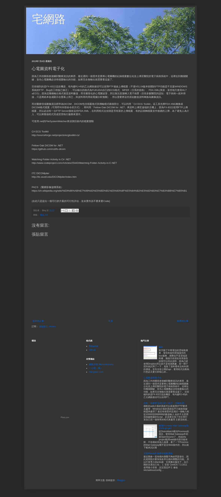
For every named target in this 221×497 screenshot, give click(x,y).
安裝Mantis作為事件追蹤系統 (158, 453)
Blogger (121, 480)
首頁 (110, 321)
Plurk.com (65, 417)
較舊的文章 (182, 321)
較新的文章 (38, 321)
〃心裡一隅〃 (95, 368)
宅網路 (48, 19)
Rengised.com (96, 372)
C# (46, 215)
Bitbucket (93, 346)
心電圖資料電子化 (153, 377)
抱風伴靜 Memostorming (101, 364)
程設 (42, 215)
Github (92, 350)
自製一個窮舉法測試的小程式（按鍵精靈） (165, 403)
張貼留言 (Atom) (47, 326)
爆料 (161, 347)
